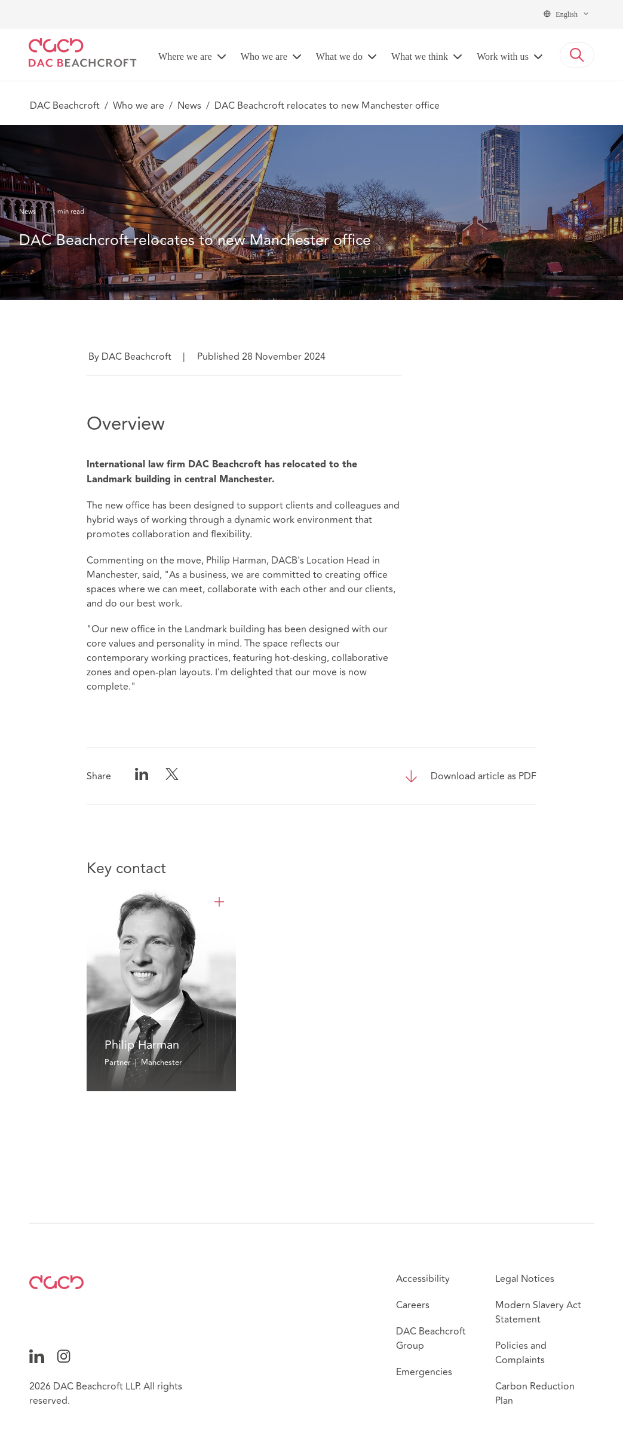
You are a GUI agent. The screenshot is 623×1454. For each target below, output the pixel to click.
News (189, 106)
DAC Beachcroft (65, 106)
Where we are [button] (185, 56)
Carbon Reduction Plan (535, 1393)
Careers (412, 1305)
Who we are (138, 106)
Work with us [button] (503, 56)
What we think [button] (419, 56)
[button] (577, 55)
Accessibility (423, 1279)
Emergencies (424, 1372)
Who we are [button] (264, 56)
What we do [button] (339, 56)
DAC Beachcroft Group (431, 1338)
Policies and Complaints (521, 1353)
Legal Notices (524, 1279)
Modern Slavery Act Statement (538, 1312)
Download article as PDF (483, 776)
